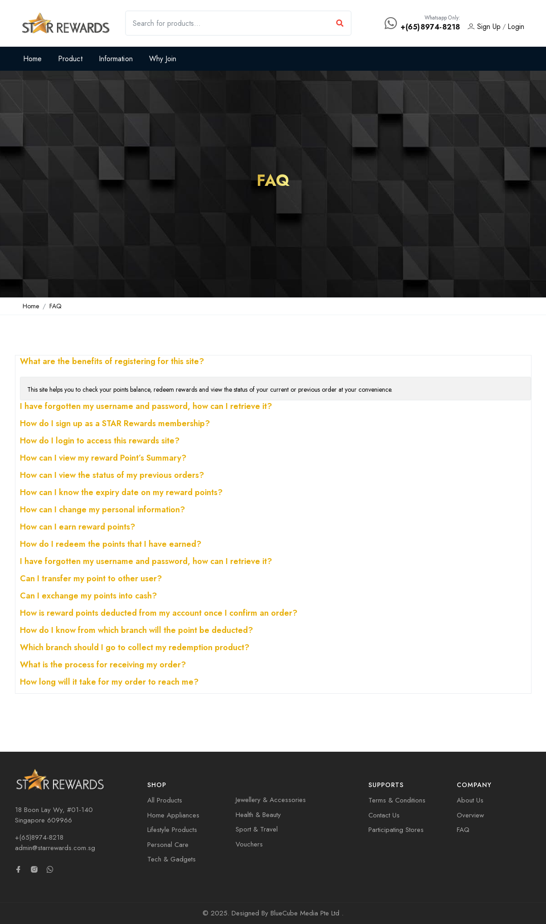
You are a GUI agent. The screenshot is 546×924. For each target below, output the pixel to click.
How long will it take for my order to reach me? (109, 683)
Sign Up (484, 26)
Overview (470, 815)
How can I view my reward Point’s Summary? (103, 459)
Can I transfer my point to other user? (91, 579)
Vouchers (249, 844)
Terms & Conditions (396, 800)
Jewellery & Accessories (271, 800)
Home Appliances (173, 815)
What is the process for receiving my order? (103, 665)
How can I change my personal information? (102, 510)
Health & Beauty (258, 815)
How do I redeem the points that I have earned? (110, 545)
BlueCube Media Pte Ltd (306, 913)
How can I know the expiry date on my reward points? (121, 493)
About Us (470, 800)
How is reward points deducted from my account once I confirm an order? (158, 614)
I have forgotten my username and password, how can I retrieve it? (146, 407)
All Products (164, 800)
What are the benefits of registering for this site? (112, 362)
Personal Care (167, 845)
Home (32, 58)
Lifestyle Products (172, 830)
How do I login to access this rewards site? (99, 441)
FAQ (55, 306)
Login (515, 26)
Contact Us (384, 815)
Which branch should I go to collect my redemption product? (134, 648)
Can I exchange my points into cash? (88, 597)
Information (116, 58)
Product (70, 58)
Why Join (163, 58)
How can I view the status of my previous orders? (112, 476)
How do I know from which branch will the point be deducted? (136, 631)
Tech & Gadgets (171, 859)
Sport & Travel (257, 829)
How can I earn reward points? (77, 528)
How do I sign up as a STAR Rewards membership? (115, 424)
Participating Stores (396, 830)
